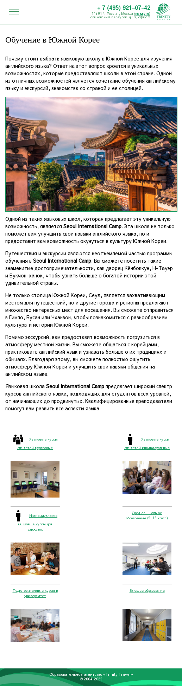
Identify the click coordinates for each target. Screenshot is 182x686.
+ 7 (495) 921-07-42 (123, 7)
